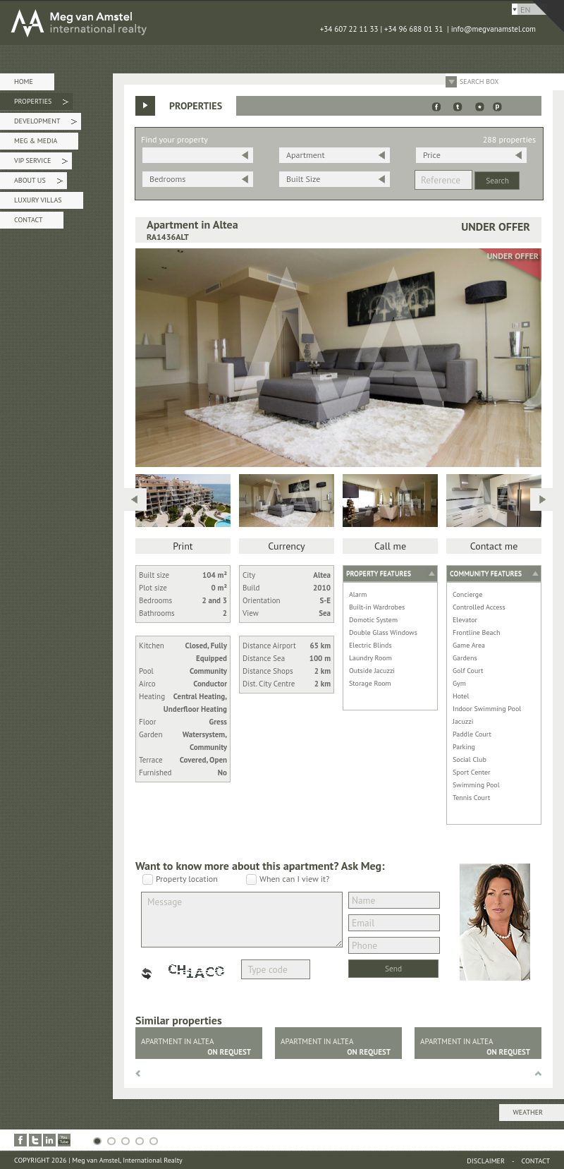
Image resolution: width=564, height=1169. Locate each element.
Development (45, 123)
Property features (378, 573)
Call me (390, 546)
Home (23, 81)
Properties (41, 103)
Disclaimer (486, 1160)
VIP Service (41, 162)
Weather (528, 1112)
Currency (286, 546)
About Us (38, 182)
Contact (28, 219)
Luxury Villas (38, 200)
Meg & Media (35, 140)
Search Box (479, 81)
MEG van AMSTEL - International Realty (211, 22)
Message (242, 919)
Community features (486, 573)
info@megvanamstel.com (493, 29)
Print (182, 546)
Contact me (494, 546)
